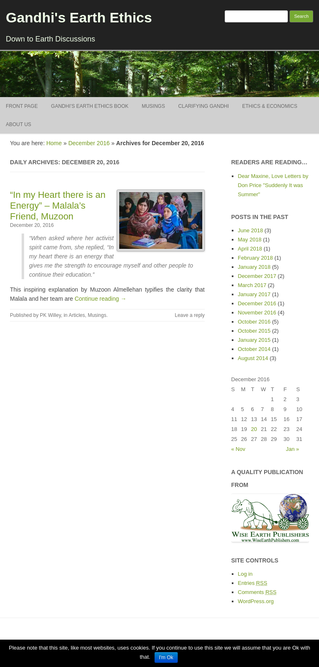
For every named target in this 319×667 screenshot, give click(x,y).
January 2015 (254, 340)
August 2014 (253, 358)
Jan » (292, 449)
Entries (252, 583)
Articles (77, 315)
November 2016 (257, 312)
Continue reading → (101, 298)
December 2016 (89, 143)
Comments (257, 592)
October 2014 (254, 349)
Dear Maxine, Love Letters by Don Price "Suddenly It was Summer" (273, 185)
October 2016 (254, 322)
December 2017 (257, 276)
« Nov (238, 449)
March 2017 (252, 285)
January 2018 (254, 267)
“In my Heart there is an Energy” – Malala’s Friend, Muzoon (58, 206)
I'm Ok (166, 657)
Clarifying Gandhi (203, 106)
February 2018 (255, 258)
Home (53, 143)
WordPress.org (256, 601)
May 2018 (250, 239)
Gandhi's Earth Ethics (79, 17)
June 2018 (250, 230)
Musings (153, 106)
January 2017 (254, 294)
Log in (245, 574)
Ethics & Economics (269, 106)
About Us (18, 124)
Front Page (22, 106)
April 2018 (250, 249)
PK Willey (50, 315)
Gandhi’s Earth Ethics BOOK (89, 106)
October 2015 (254, 331)
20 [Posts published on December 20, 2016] (254, 429)
